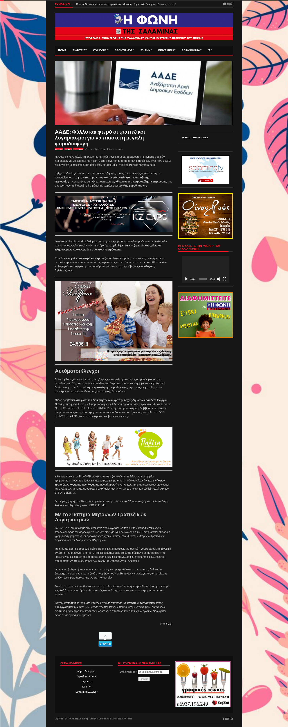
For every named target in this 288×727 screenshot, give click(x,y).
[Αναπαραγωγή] (186, 279)
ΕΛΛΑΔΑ (68, 149)
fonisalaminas (116, 149)
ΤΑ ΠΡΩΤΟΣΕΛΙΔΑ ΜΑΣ (195, 137)
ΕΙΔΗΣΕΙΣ (79, 50)
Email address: (144, 672)
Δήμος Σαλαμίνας (86, 671)
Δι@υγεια (86, 681)
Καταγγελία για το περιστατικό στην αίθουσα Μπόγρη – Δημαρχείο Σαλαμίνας (116, 4)
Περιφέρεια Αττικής (86, 676)
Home (62, 50)
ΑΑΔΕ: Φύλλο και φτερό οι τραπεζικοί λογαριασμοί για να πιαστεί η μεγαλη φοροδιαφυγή (100, 138)
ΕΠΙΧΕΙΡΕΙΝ (166, 50)
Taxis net (86, 686)
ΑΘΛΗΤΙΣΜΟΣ (124, 50)
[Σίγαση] (219, 279)
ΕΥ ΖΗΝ (145, 50)
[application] (205, 269)
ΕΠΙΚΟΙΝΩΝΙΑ (191, 50)
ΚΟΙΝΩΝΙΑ (100, 50)
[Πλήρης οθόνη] (224, 279)
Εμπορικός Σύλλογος (86, 691)
